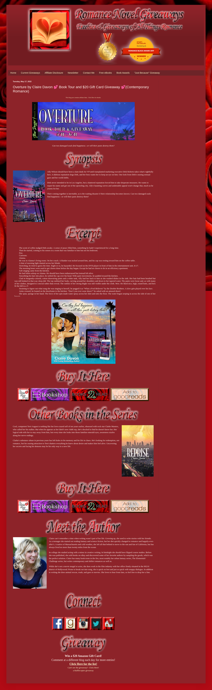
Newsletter (73, 73)
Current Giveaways (30, 73)
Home (13, 73)
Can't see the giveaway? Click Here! (83, 667)
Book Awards (122, 73)
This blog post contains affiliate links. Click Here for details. (83, 97)
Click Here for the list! (83, 664)
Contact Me (88, 73)
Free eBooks (105, 73)
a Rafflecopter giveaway (83, 670)
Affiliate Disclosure (54, 73)
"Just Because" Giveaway (147, 73)
